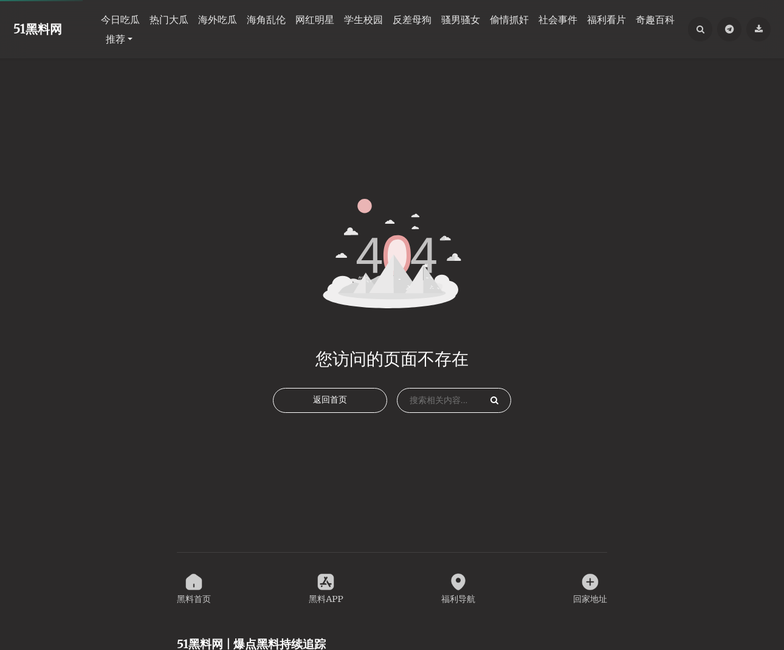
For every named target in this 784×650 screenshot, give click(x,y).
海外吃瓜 (217, 19)
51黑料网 (37, 28)
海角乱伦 (266, 19)
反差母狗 (412, 19)
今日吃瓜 (120, 19)
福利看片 (606, 19)
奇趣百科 (655, 19)
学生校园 (363, 19)
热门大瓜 (169, 19)
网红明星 (314, 19)
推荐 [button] (115, 39)
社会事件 (557, 19)
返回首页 (330, 414)
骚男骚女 (460, 19)
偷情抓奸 (509, 19)
